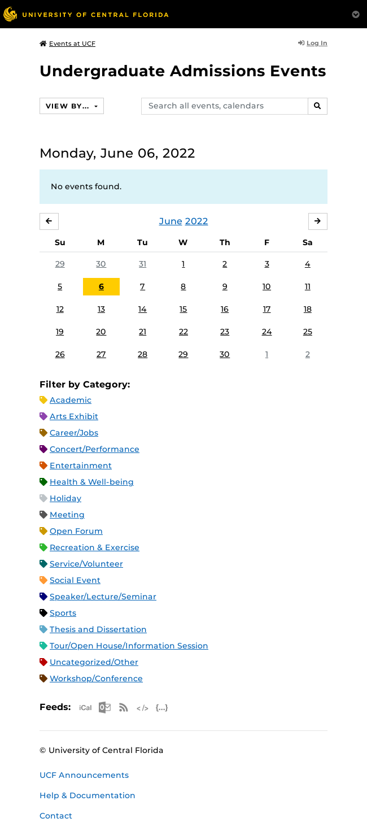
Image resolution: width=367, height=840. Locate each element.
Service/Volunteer (86, 564)
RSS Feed (123, 707)
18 (308, 309)
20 (101, 332)
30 (101, 264)
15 (183, 309)
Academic (70, 400)
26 (60, 354)
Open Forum (76, 531)
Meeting (67, 515)
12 (60, 309)
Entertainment (81, 465)
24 (267, 332)
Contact (56, 816)
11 (308, 286)
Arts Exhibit (74, 416)
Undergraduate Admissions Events (183, 71)
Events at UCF (67, 43)
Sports (63, 613)
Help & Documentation (88, 795)
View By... (69, 106)
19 (60, 332)
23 (224, 332)
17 (267, 309)
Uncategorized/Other (94, 662)
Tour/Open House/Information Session (129, 646)
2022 (196, 221)
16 (225, 309)
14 (142, 309)
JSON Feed (162, 707)
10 (267, 286)
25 (307, 332)
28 (142, 354)
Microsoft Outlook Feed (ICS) (104, 707)
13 (101, 309)
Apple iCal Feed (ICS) (85, 707)
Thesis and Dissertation (98, 629)
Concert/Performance (94, 449)
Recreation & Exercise (94, 547)
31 (142, 264)
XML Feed (142, 707)
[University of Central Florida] (85, 14)
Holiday (65, 498)
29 (60, 264)
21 (142, 332)
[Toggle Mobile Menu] (355, 13)
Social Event (75, 580)
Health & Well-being (92, 482)
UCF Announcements (84, 775)
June (170, 221)
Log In (312, 43)
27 (101, 354)
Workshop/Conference (96, 678)
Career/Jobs (74, 433)
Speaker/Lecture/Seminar (103, 596)
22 (183, 332)
